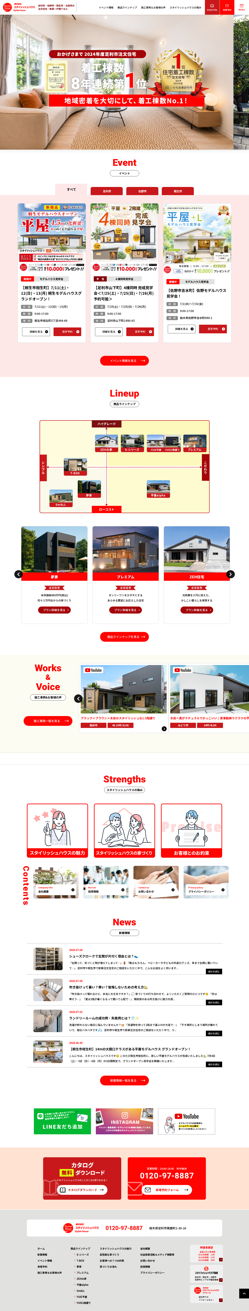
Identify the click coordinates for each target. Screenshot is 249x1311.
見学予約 (67, 331)
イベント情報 (106, 7)
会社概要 (145, 1248)
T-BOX (80, 1260)
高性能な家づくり (109, 1254)
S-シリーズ (83, 1254)
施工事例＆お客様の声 (153, 7)
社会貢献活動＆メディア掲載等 (157, 1254)
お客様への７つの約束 (112, 1260)
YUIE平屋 (82, 1297)
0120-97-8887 (124, 1228)
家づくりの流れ (108, 1266)
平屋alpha (82, 1285)
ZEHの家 (81, 1279)
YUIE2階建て (84, 1303)
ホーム (41, 1248)
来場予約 (42, 1266)
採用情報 (145, 1266)
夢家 (79, 1266)
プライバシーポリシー (152, 1272)
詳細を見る (36, 331)
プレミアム (83, 1272)
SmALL (81, 1291)
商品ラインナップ (127, 7)
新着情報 (42, 1254)
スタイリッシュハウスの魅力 (115, 1248)
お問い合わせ (147, 1260)
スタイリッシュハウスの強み (185, 7)
